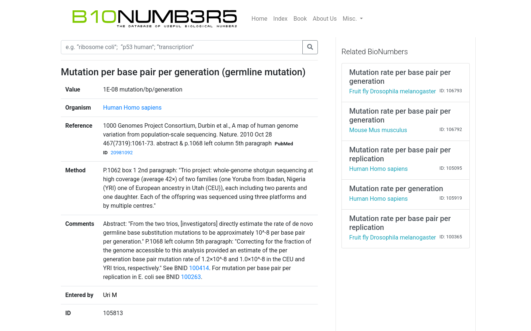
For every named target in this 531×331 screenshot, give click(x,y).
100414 (199, 268)
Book (300, 18)
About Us (325, 18)
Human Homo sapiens (132, 107)
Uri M (110, 295)
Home (259, 18)
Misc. (350, 18)
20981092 (122, 152)
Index (280, 18)
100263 (191, 276)
